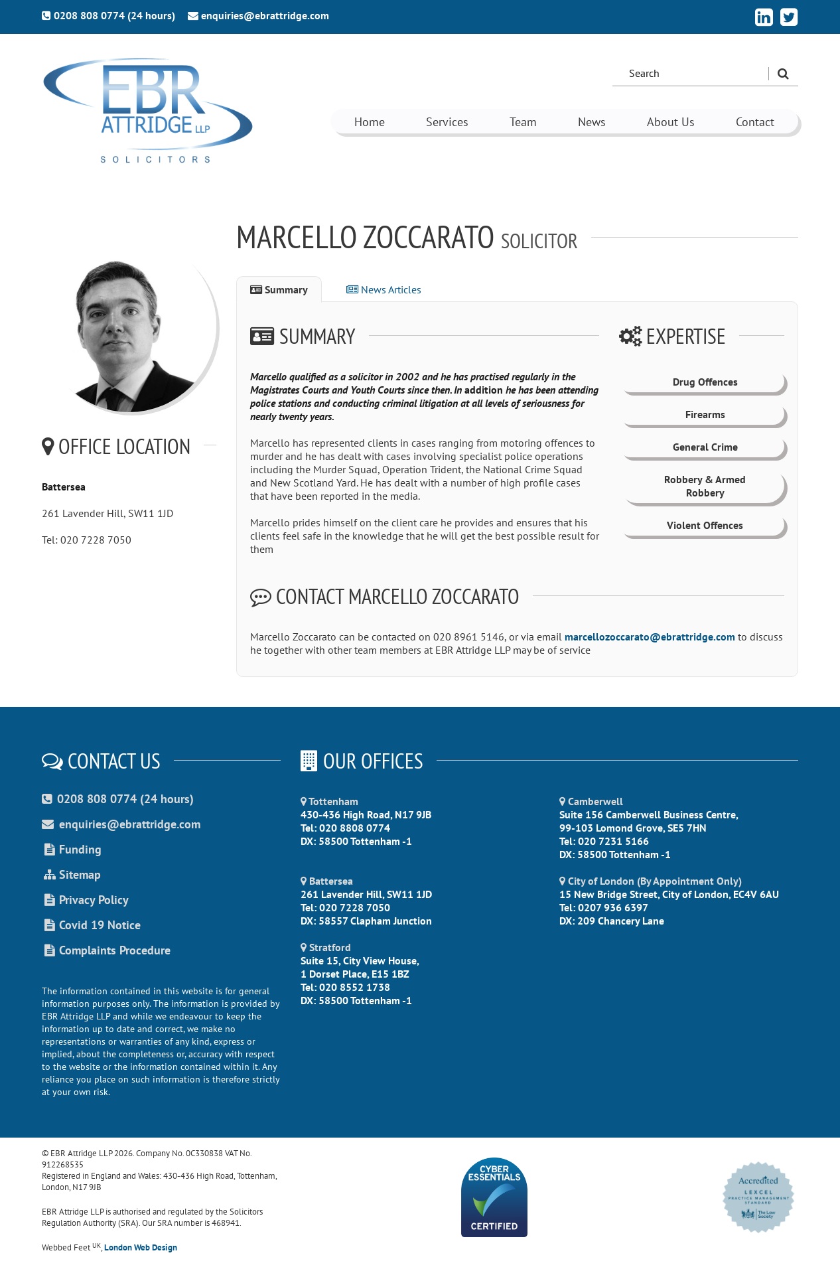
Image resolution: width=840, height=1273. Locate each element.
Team (523, 121)
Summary (279, 289)
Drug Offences (705, 381)
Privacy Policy (85, 899)
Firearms (705, 414)
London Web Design (140, 1247)
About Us (671, 121)
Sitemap (71, 874)
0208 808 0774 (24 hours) (108, 15)
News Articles (383, 289)
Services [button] (447, 121)
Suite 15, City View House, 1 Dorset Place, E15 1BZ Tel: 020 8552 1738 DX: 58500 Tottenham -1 (360, 973)
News (592, 121)
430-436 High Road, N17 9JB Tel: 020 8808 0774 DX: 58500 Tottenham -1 (366, 821)
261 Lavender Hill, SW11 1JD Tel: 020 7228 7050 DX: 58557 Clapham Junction (366, 900)
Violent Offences (705, 525)
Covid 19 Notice (91, 925)
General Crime (705, 446)
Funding (72, 849)
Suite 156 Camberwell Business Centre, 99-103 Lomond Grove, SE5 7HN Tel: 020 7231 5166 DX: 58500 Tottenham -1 (648, 827)
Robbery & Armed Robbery (705, 486)
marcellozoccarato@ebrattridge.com (650, 636)
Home (369, 121)
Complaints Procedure (106, 950)
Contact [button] (755, 121)
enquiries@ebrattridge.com (258, 15)
